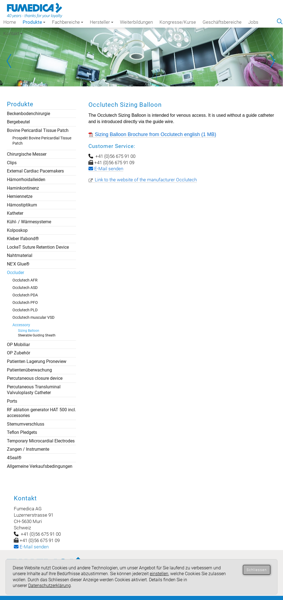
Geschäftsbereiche (222, 22)
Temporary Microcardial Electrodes (41, 441)
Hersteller (101, 22)
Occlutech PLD (25, 310)
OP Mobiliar (18, 344)
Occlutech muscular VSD (33, 317)
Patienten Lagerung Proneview (36, 361)
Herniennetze (19, 196)
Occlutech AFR (25, 280)
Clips (12, 162)
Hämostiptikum (22, 205)
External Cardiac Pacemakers (35, 171)
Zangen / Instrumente (28, 449)
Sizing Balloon (28, 331)
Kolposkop (17, 230)
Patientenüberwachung (29, 370)
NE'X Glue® (18, 264)
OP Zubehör (18, 352)
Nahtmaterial (19, 255)
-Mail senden (31, 546)
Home (9, 22)
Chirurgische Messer (26, 154)
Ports (12, 401)
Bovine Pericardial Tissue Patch (38, 130)
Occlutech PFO (25, 302)
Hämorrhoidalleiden (26, 179)
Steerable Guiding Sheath (37, 335)
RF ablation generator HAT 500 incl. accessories (41, 412)
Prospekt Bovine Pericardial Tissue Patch (41, 140)
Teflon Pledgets (22, 432)
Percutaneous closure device (34, 378)
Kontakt (12, 33)
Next (272, 61)
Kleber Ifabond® (23, 238)
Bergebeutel (18, 121)
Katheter (15, 213)
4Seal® (14, 457)
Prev (11, 61)
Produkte (34, 22)
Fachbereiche (67, 22)
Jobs (253, 22)
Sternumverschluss (25, 424)
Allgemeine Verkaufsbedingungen (39, 466)
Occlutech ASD (25, 287)
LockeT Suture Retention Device (38, 247)
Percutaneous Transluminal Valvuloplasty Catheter (34, 389)
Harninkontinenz (23, 188)
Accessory (21, 325)
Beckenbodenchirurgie (28, 113)
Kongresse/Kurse (177, 22)
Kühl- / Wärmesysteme (29, 221)
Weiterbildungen (136, 22)
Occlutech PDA (25, 295)
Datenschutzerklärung (49, 585)
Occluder (15, 272)
